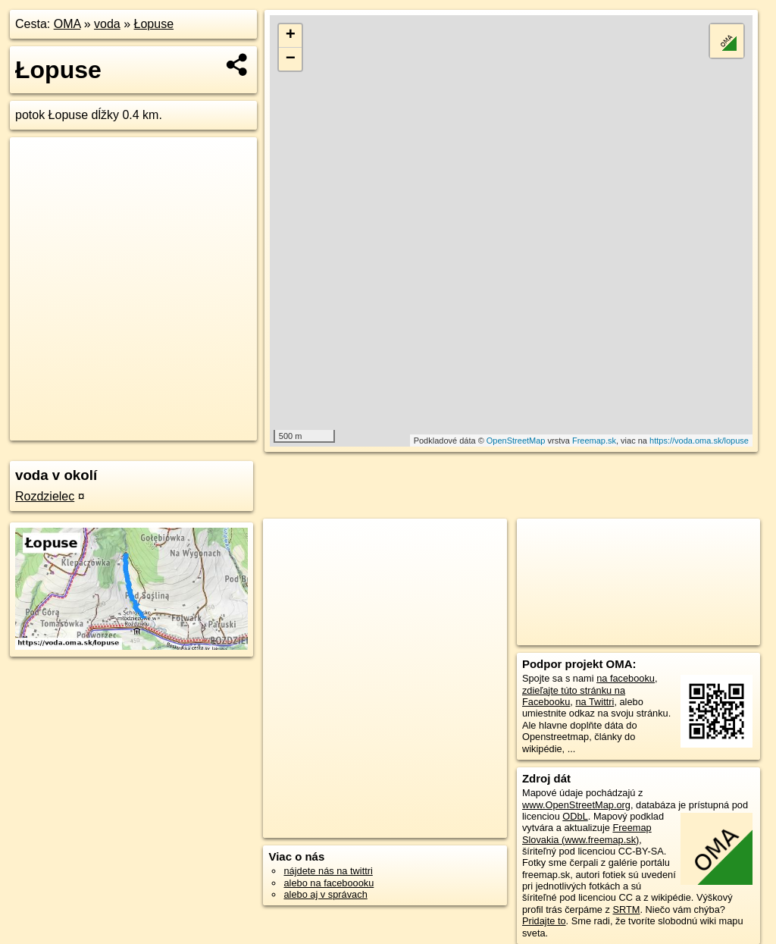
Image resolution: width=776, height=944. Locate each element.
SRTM (626, 909)
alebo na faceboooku (328, 883)
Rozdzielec (44, 496)
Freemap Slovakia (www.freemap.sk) (587, 833)
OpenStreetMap (516, 440)
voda (107, 23)
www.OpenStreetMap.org (576, 805)
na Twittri (594, 701)
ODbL (574, 816)
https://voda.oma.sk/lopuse (699, 440)
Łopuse (154, 23)
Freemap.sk (594, 440)
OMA (67, 23)
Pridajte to (544, 921)
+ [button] (291, 35)
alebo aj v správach (325, 894)
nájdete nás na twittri (327, 871)
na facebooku (625, 678)
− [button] (291, 59)
